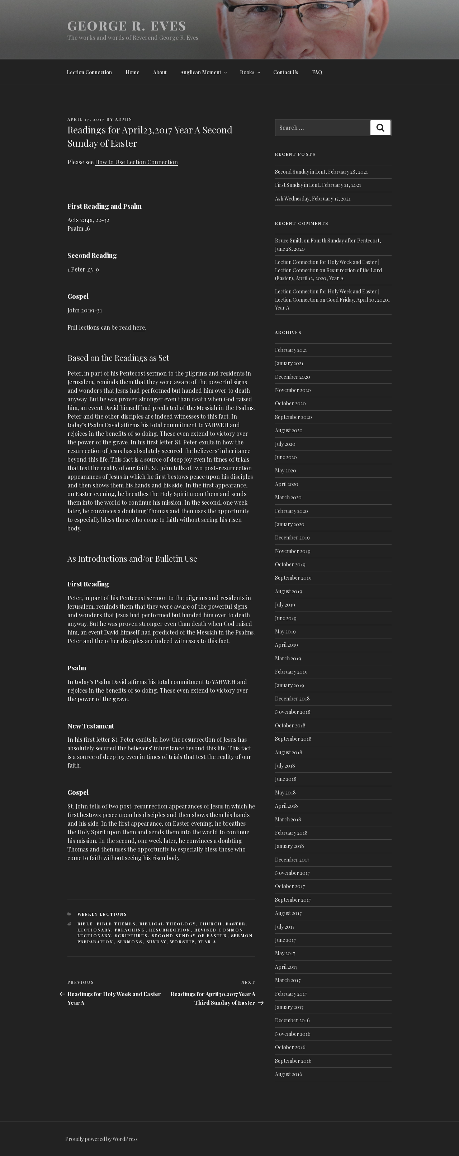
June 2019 (286, 618)
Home (132, 72)
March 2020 (288, 497)
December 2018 (292, 698)
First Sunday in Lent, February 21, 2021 (318, 184)
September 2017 (293, 899)
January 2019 (289, 685)
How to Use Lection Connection (136, 162)
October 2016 (290, 1047)
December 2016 (292, 1020)
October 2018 (290, 725)
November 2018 (293, 711)
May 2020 (285, 470)
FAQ (317, 72)
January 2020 (289, 524)
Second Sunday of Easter (189, 935)
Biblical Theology (167, 923)
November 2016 (293, 1033)
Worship (182, 941)
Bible (85, 923)
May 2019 (285, 631)
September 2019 (293, 577)
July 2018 (285, 765)
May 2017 (285, 953)
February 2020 (291, 511)
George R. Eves (127, 25)
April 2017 (286, 966)
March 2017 (288, 980)
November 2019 (293, 551)
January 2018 (289, 846)
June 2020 (286, 457)
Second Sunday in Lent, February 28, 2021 (321, 171)
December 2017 (292, 859)
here (139, 327)
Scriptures (131, 935)
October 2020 (290, 403)
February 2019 (291, 671)
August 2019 (288, 591)
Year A (207, 941)
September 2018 (293, 738)
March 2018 (288, 819)
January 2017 (289, 1007)
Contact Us (285, 72)
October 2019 (290, 564)
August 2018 (288, 752)
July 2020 (285, 443)
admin (123, 119)
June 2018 (286, 778)
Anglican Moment (204, 72)
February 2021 (291, 349)
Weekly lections (102, 914)
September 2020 (293, 417)
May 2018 (285, 792)
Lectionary (94, 930)
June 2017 (285, 939)
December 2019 (292, 537)
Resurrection (170, 930)
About (160, 72)
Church (210, 923)
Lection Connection (89, 72)
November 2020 (293, 390)
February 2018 (291, 832)
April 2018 (286, 805)
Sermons (130, 941)
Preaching (130, 930)
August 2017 (288, 913)
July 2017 (284, 926)
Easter (236, 923)
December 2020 (292, 376)
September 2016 (293, 1060)
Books (250, 72)
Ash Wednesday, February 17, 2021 (313, 198)
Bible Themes (116, 923)
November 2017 (292, 872)
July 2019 (285, 604)
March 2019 (288, 658)
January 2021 (289, 363)
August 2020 (289, 430)
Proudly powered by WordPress (101, 1139)
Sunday (156, 941)
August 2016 (288, 1074)
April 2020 (286, 484)
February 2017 (291, 993)
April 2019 (286, 644)
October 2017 (290, 886)
